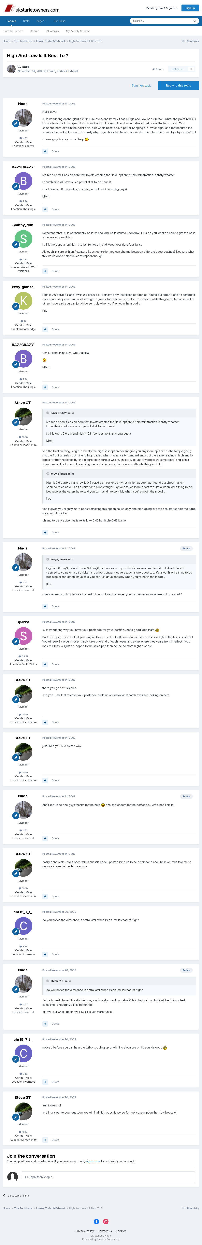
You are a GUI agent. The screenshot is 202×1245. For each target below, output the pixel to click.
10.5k (23, 437)
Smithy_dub (22, 225)
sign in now (93, 1161)
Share (157, 69)
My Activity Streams (78, 31)
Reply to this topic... (39, 1177)
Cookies (121, 1231)
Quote (55, 151)
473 (24, 138)
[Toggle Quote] (48, 412)
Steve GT (23, 403)
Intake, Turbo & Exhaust (62, 71)
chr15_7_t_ (23, 912)
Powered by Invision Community (101, 1239)
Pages (41, 20)
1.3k (23, 201)
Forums (11, 22)
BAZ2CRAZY (23, 167)
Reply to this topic (178, 85)
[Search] (150, 21)
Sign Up (190, 7)
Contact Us (105, 1231)
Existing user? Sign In (162, 8)
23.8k (24, 656)
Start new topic (142, 85)
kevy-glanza (23, 287)
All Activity (52, 31)
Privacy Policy (85, 1231)
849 (24, 946)
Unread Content (13, 31)
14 (23, 321)
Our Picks (59, 20)
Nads (25, 66)
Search (34, 31)
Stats (26, 20)
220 (24, 259)
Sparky (23, 622)
